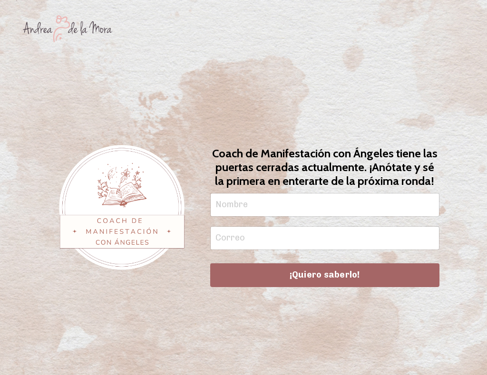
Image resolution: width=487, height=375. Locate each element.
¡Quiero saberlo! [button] (325, 274)
